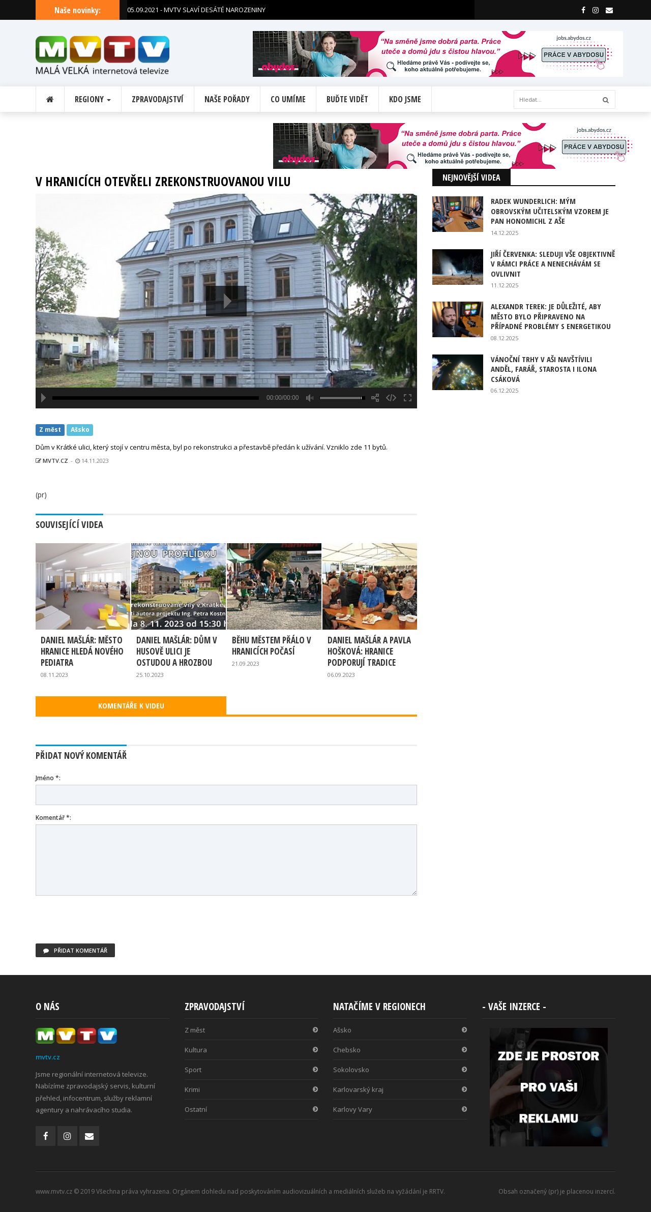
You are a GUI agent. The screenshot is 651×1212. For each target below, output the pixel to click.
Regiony (93, 99)
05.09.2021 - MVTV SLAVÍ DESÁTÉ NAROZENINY (196, 9)
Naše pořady (227, 99)
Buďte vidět (347, 99)
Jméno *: (48, 778)
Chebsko (400, 1049)
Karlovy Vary (400, 1109)
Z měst (50, 430)
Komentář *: (53, 817)
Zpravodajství (158, 99)
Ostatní (251, 1109)
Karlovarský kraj (400, 1089)
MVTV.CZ (52, 460)
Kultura (251, 1049)
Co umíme (288, 99)
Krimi (251, 1089)
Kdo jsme (405, 99)
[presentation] (113, 923)
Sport (251, 1069)
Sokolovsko (400, 1069)
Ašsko (80, 430)
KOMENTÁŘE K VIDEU (131, 705)
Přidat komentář (75, 950)
